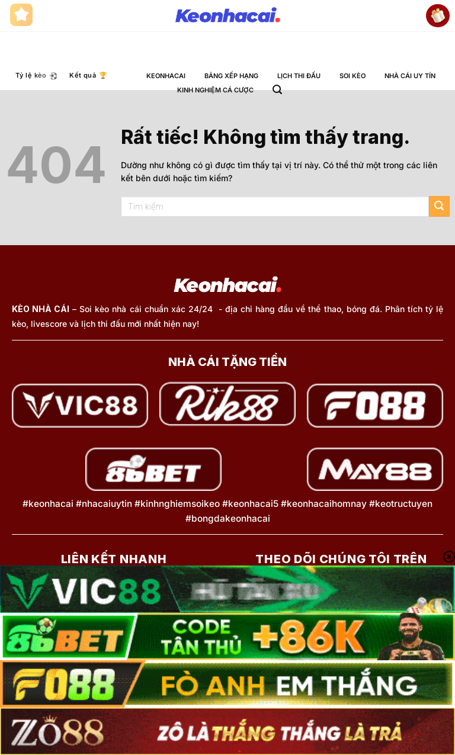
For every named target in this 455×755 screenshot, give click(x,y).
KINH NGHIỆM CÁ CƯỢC (215, 90)
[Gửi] (439, 206)
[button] (277, 89)
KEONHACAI (165, 76)
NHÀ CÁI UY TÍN (409, 76)
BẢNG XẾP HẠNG (231, 76)
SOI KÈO (352, 76)
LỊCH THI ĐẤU (299, 76)
